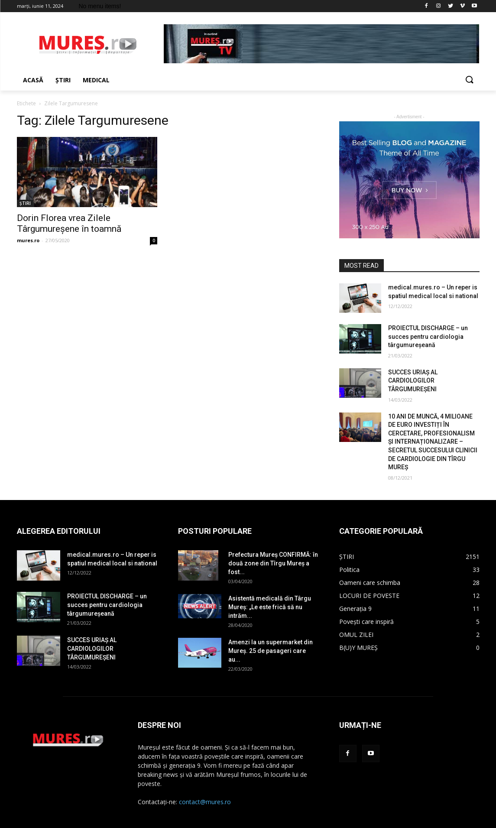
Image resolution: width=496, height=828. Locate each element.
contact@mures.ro (205, 802)
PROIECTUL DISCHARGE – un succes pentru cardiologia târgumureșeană (428, 336)
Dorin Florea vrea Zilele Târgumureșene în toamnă (69, 223)
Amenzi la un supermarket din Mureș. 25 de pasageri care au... (270, 651)
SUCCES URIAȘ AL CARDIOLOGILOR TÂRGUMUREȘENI (413, 381)
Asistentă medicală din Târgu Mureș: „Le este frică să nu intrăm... (269, 607)
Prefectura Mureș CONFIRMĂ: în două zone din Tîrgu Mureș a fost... (273, 563)
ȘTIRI (25, 203)
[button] (469, 80)
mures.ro (28, 240)
